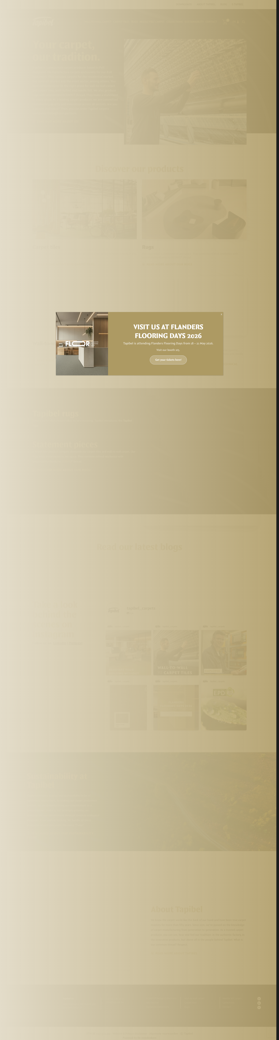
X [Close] (221, 314)
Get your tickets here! (168, 360)
